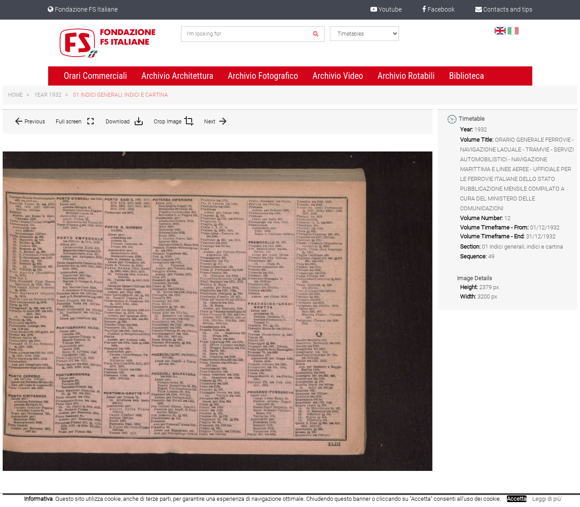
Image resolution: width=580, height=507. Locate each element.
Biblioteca (466, 75)
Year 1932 (48, 95)
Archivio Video (338, 75)
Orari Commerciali (95, 75)
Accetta (517, 498)
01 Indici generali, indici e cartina (120, 95)
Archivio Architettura (177, 75)
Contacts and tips (503, 9)
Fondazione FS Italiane (83, 9)
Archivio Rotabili (406, 75)
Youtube (386, 9)
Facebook (438, 9)
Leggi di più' (547, 498)
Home (15, 95)
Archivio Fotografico (263, 75)
